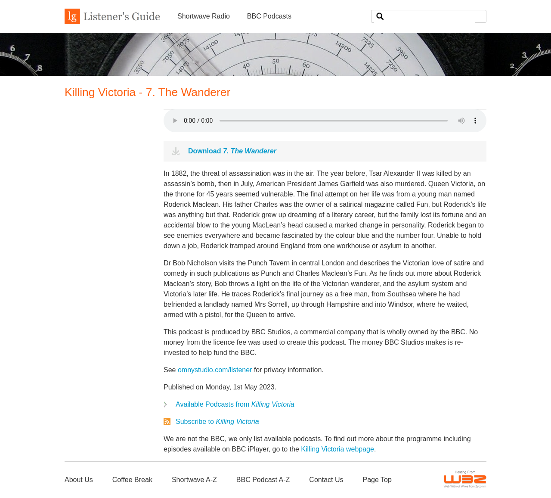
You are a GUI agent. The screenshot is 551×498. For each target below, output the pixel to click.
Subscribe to (217, 421)
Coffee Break (132, 479)
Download (232, 151)
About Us (79, 479)
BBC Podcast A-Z (263, 479)
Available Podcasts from (235, 404)
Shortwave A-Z (194, 479)
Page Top (376, 479)
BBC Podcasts (269, 16)
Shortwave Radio (203, 16)
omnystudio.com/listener (215, 370)
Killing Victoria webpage (337, 449)
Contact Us (326, 479)
